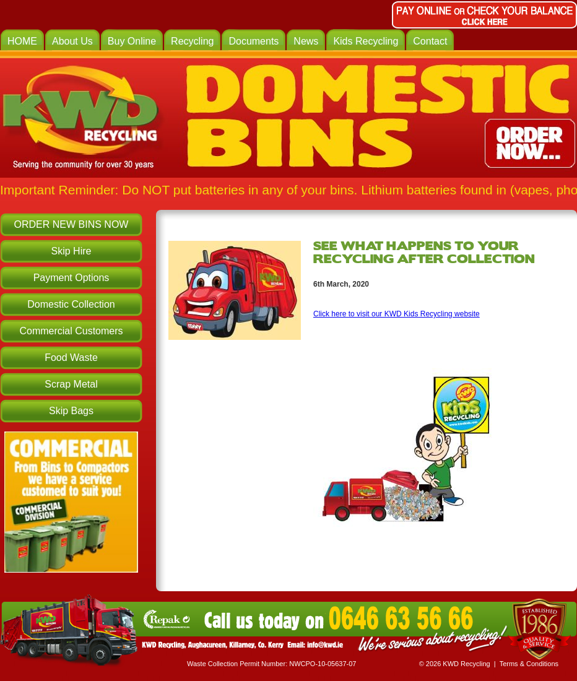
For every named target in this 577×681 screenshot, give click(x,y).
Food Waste (71, 357)
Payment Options (71, 277)
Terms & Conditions (529, 663)
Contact (430, 41)
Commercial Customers (71, 331)
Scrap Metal (71, 384)
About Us (72, 41)
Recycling (192, 41)
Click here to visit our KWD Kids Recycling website (396, 314)
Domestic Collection (71, 304)
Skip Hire (71, 251)
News (305, 41)
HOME (22, 41)
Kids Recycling (365, 41)
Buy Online (132, 41)
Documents (253, 41)
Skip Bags (71, 411)
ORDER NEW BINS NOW (71, 224)
